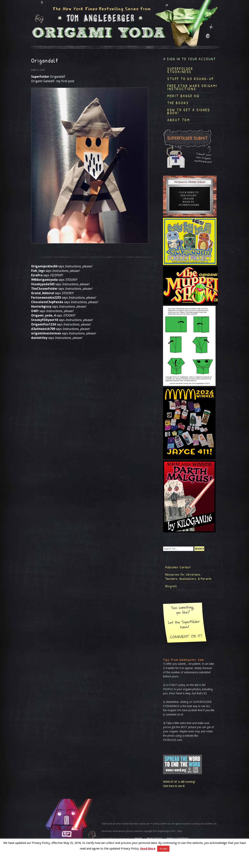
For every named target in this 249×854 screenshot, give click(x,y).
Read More (147, 848)
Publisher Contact (178, 567)
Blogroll (171, 586)
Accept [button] (163, 848)
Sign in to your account (191, 59)
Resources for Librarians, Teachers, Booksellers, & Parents (188, 576)
